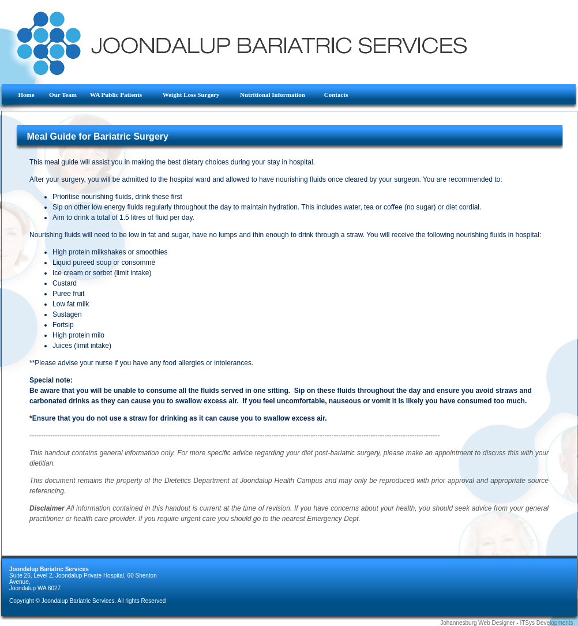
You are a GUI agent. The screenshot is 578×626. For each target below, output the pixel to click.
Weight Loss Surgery (196, 94)
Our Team (63, 94)
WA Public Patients (121, 94)
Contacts (336, 94)
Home (28, 94)
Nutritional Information (277, 94)
